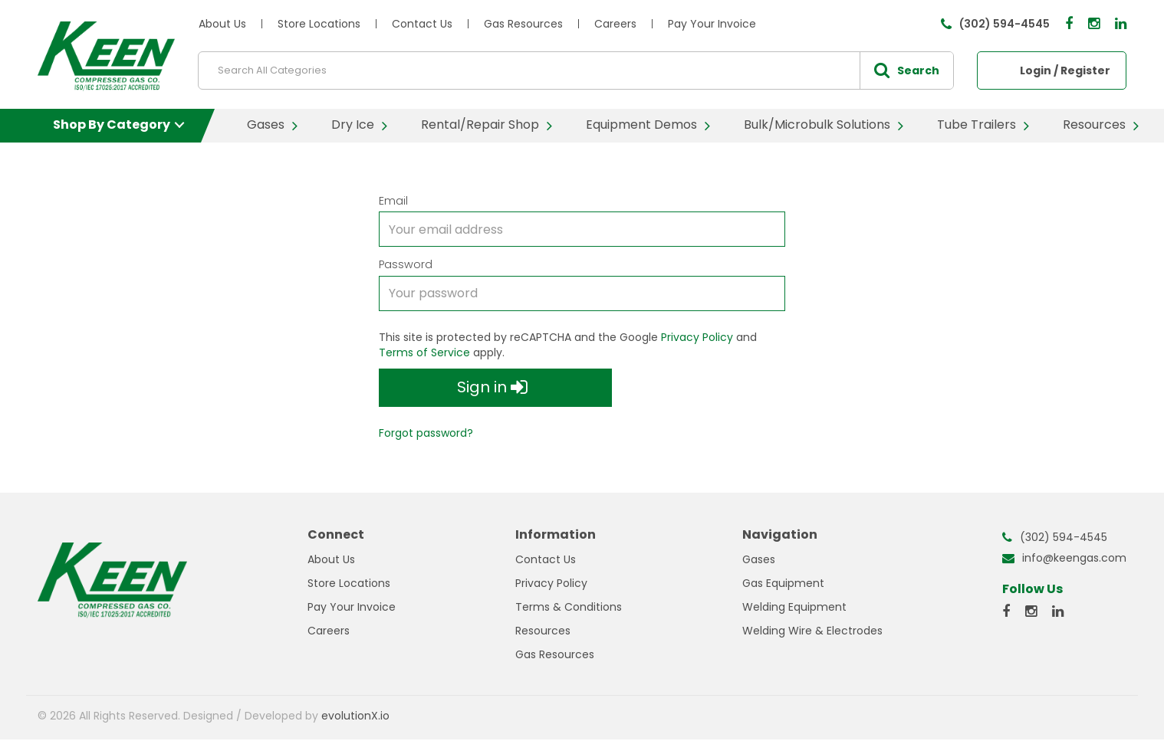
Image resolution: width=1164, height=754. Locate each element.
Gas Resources (523, 23)
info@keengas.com (1074, 558)
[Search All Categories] (576, 70)
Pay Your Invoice (712, 23)
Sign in (492, 388)
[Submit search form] (906, 70)
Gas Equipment (783, 583)
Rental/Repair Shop (480, 124)
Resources (1094, 124)
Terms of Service (424, 352)
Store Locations (319, 23)
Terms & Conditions (568, 607)
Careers (615, 23)
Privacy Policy (697, 337)
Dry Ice (352, 124)
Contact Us (422, 23)
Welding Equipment (794, 607)
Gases (265, 124)
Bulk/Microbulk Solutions (817, 124)
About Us (222, 23)
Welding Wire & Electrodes (812, 631)
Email (393, 200)
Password (405, 264)
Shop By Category (111, 124)
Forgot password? (426, 433)
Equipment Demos (641, 124)
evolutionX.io (355, 715)
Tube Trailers (976, 124)
